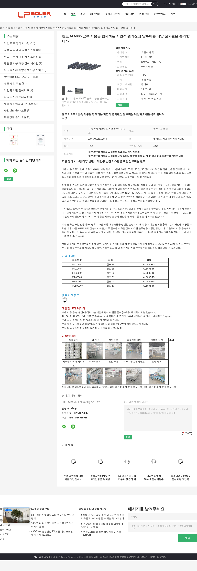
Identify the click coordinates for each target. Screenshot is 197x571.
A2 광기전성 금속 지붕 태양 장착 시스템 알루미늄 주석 (127, 478)
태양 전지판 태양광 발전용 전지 (22, 70)
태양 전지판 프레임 (15, 97)
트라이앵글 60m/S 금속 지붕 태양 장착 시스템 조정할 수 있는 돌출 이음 (180, 478)
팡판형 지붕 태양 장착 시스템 (21, 63)
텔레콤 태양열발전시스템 (19, 103)
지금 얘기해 (170, 3)
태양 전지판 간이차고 (16, 90)
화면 (82, 13)
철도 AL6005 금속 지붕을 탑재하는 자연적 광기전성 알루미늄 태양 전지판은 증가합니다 (85, 102)
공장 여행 (129, 13)
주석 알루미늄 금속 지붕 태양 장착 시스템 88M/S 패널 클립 (73, 478)
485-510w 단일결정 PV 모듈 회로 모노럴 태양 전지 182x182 (52, 533)
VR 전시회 (95, 13)
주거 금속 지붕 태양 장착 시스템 (160, 387)
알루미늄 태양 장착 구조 (18, 76)
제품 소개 (10, 27)
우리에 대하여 (112, 13)
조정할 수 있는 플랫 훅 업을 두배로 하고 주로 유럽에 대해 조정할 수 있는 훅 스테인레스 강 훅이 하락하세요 (102, 517)
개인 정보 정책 (41, 557)
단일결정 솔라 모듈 (15, 110)
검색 (155, 4)
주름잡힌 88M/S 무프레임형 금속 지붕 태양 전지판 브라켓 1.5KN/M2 (100, 478)
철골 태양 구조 (12, 83)
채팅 (120, 105)
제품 (73, 13)
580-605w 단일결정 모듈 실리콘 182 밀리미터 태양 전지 (52, 525)
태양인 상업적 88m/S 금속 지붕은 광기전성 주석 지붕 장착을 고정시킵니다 (154, 478)
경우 (172, 13)
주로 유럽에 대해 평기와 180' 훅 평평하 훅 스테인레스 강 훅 (102, 526)
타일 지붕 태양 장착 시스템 (20, 56)
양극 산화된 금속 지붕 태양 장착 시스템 (122, 387)
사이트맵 (4, 534)
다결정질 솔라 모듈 (15, 117)
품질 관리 (144, 13)
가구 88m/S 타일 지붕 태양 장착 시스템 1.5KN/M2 (100, 534)
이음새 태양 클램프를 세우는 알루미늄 (81, 387)
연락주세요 (159, 13)
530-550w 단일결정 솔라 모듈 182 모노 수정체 (52, 517)
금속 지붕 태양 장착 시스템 (31, 27)
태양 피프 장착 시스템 (17, 43)
